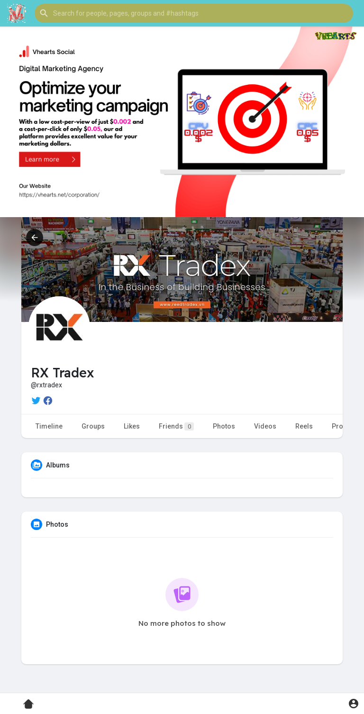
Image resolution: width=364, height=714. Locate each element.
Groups (93, 426)
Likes (132, 426)
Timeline (49, 426)
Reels (304, 426)
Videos (265, 426)
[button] (194, 13)
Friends (176, 426)
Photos (224, 426)
